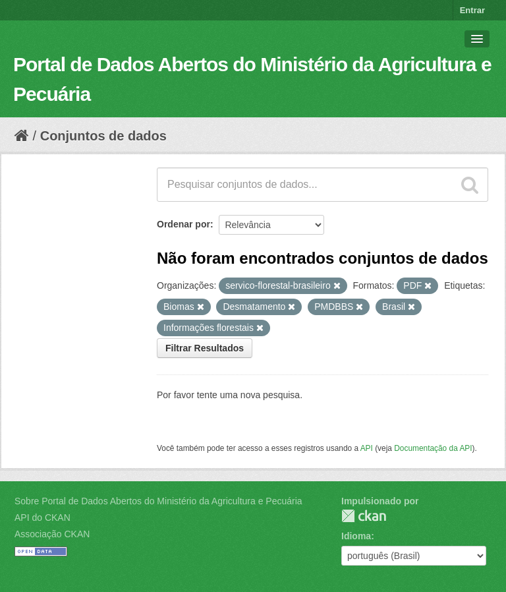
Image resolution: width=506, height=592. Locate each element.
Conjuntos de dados (103, 136)
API (366, 448)
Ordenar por (183, 224)
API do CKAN (42, 517)
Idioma (356, 536)
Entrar (472, 10)
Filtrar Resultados (204, 348)
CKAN (363, 516)
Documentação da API (433, 448)
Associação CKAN (52, 534)
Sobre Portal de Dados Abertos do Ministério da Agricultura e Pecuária (158, 501)
